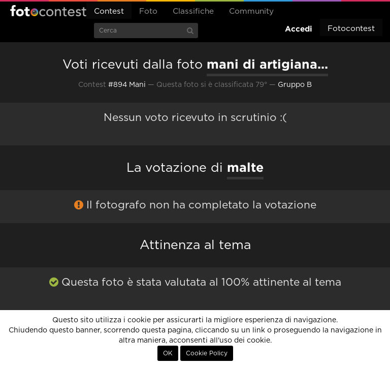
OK (168, 353)
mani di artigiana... (267, 64)
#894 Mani (127, 84)
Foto (148, 11)
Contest (109, 11)
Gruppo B (295, 84)
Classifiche (193, 11)
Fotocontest (48, 10)
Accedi (298, 28)
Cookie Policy (207, 353)
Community (251, 11)
